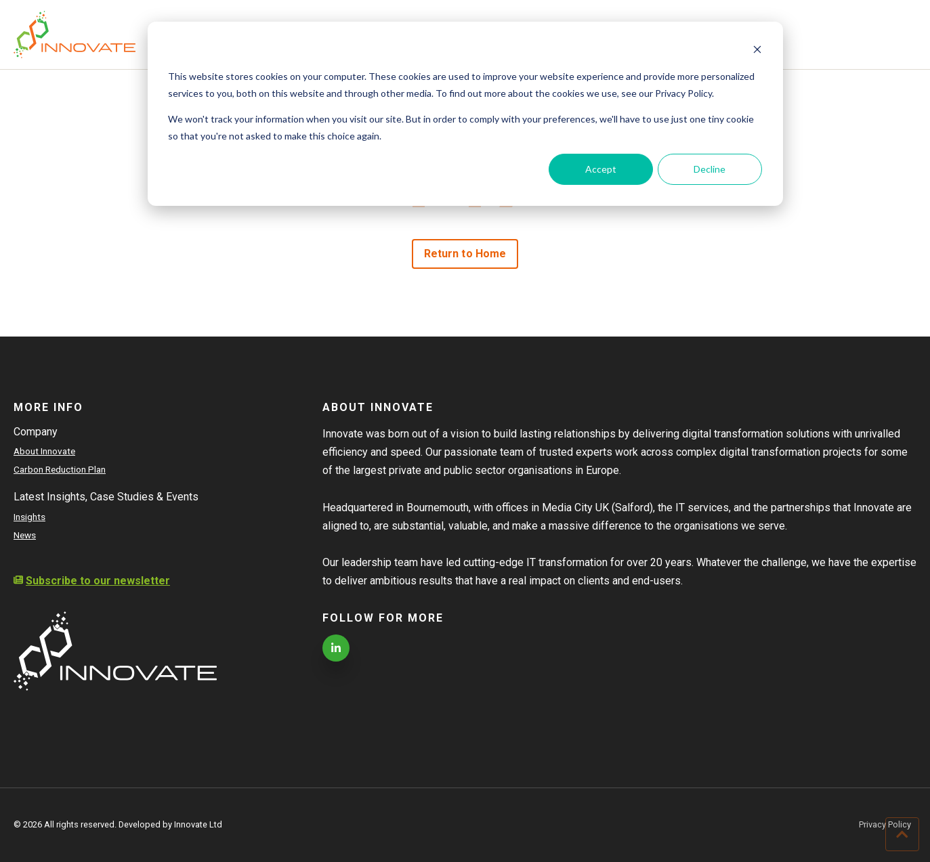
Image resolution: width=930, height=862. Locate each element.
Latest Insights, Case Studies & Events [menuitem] (106, 496)
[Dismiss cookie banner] (757, 51)
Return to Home (465, 253)
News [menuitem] (25, 535)
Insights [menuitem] (29, 516)
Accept (600, 169)
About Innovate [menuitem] (44, 451)
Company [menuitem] (36, 431)
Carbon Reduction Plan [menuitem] (60, 469)
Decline (709, 169)
